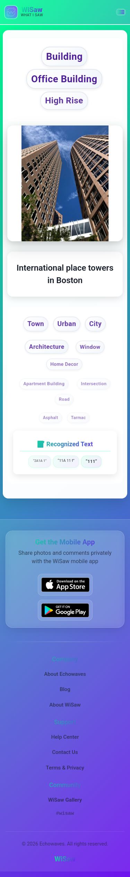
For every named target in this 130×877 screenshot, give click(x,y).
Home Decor (64, 364)
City (95, 324)
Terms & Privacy (65, 768)
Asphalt (50, 418)
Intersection (93, 383)
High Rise (64, 100)
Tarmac (78, 418)
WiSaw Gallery (65, 800)
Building (64, 56)
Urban (66, 324)
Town (35, 324)
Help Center (65, 737)
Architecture (46, 346)
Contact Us (65, 752)
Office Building (64, 79)
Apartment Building (44, 383)
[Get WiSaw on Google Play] (65, 610)
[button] (121, 12)
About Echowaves (65, 674)
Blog (65, 689)
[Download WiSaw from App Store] (65, 584)
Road (64, 399)
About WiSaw (64, 705)
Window (90, 347)
